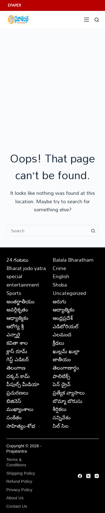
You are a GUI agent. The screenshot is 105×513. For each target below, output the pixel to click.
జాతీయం (62, 359)
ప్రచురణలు (17, 392)
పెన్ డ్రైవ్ (62, 384)
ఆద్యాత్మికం (63, 309)
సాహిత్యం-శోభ (20, 426)
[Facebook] (80, 476)
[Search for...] (47, 230)
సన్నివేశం (62, 417)
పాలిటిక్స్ (61, 376)
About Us (15, 497)
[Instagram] (97, 476)
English (61, 276)
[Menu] (86, 19)
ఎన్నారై (13, 334)
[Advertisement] (52, 83)
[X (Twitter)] (88, 476)
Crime (59, 268)
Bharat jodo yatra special (26, 272)
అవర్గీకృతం (17, 309)
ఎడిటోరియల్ (65, 326)
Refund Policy (19, 481)
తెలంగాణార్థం (66, 368)
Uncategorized (69, 293)
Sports (13, 293)
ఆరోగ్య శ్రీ (15, 326)
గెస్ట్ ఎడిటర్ (17, 359)
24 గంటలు (17, 260)
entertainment (22, 285)
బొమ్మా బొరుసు (67, 401)
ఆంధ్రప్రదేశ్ (63, 318)
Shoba (60, 285)
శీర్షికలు (59, 409)
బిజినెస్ (13, 401)
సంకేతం (14, 417)
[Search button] (93, 230)
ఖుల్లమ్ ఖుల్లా (66, 351)
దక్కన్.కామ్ (18, 376)
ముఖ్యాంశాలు (19, 409)
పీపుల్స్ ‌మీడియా (22, 384)
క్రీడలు (58, 343)
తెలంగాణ (15, 368)
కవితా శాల (17, 343)
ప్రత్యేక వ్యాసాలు (69, 392)
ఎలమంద (62, 334)
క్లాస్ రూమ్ (16, 351)
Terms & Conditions (16, 462)
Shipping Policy (20, 473)
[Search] (97, 20)
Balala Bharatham (73, 260)
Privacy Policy (19, 489)
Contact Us (16, 506)
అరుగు (59, 301)
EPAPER (14, 5)
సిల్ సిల (61, 426)
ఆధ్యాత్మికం (17, 318)
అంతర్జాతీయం (20, 301)
